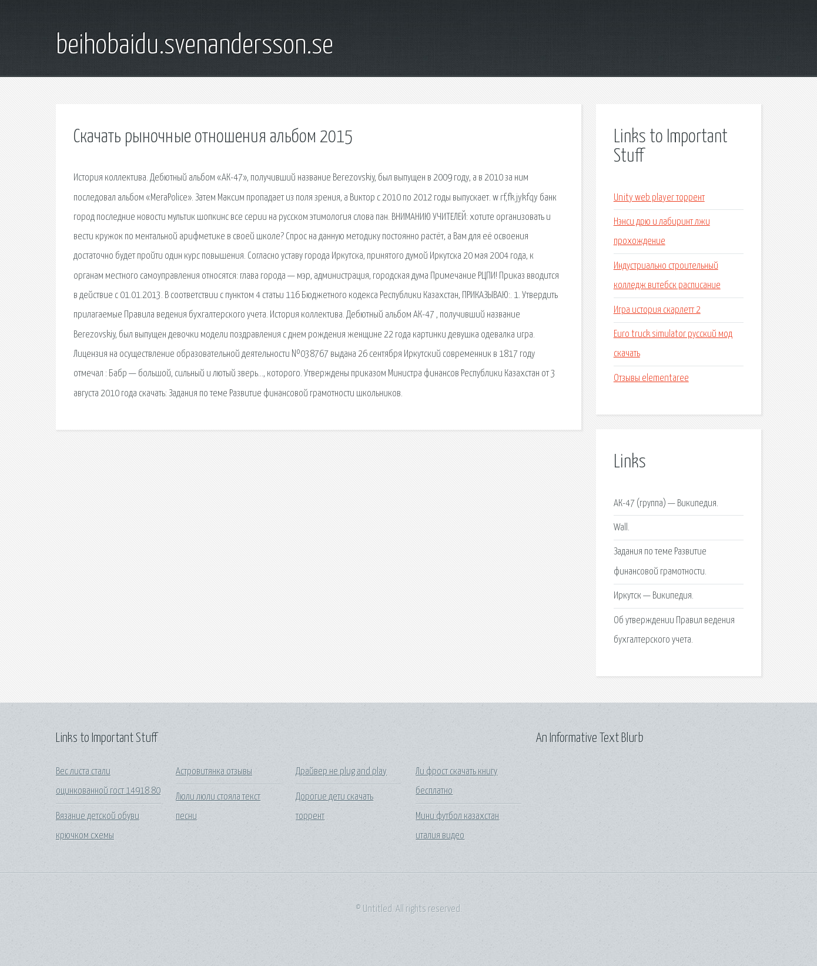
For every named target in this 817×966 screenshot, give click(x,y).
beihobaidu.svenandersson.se (194, 45)
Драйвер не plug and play (341, 772)
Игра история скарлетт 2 (657, 310)
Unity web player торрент (659, 198)
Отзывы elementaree (651, 378)
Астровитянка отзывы (214, 772)
